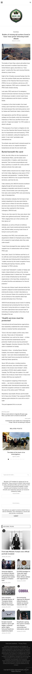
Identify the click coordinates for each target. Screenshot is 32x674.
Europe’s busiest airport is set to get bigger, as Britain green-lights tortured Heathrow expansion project (8, 626)
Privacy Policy (23, 643)
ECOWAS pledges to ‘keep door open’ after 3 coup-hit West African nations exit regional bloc (23, 575)
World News (16, 32)
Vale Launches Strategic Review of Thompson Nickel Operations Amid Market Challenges (8, 601)
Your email (16, 505)
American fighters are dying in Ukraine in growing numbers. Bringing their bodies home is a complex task (8, 576)
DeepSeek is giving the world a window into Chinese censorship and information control (23, 625)
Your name (16, 495)
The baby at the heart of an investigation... (16, 453)
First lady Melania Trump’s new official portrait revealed (15, 553)
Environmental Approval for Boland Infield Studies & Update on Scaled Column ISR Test (23, 601)
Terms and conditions (11, 643)
